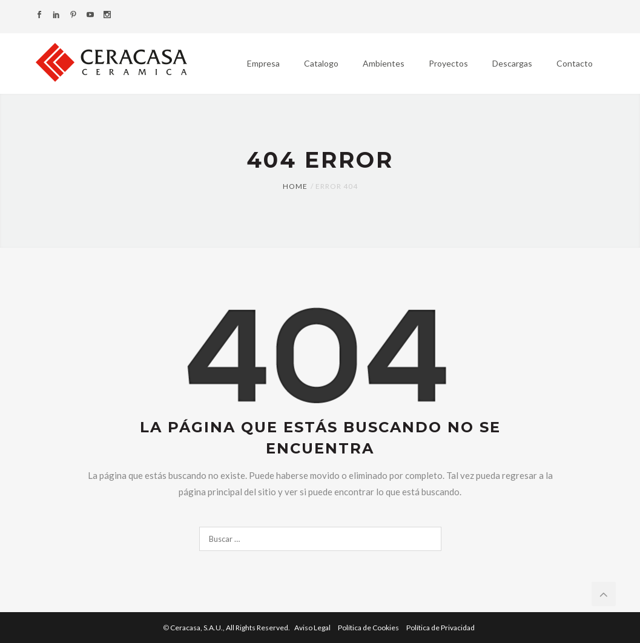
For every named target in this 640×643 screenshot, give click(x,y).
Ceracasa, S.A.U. (230, 627)
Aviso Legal (313, 627)
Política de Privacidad (440, 627)
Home (295, 186)
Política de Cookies (369, 627)
